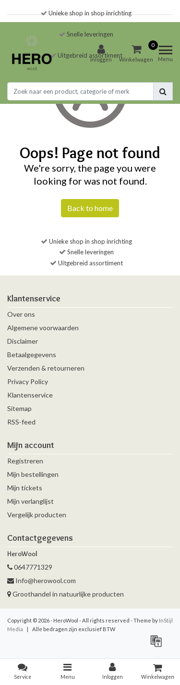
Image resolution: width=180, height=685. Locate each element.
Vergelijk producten (36, 515)
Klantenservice (30, 395)
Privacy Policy (27, 381)
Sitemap (19, 408)
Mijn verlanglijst (30, 501)
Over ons (21, 314)
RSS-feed (21, 422)
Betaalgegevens (31, 354)
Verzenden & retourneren (45, 368)
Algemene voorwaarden (43, 328)
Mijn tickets (24, 488)
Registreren (25, 461)
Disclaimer (22, 341)
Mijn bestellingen (33, 474)
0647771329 (29, 567)
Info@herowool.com (41, 580)
